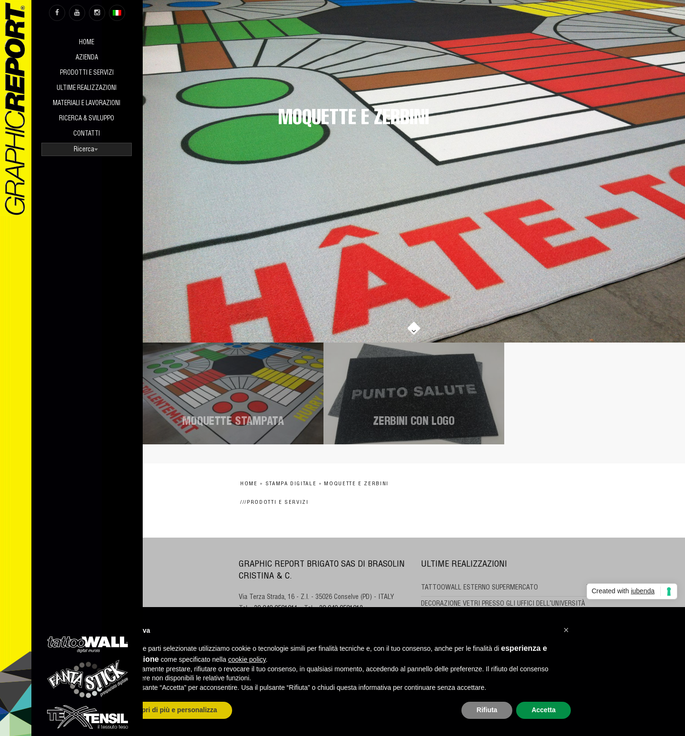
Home (86, 43)
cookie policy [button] (246, 659)
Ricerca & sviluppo (86, 119)
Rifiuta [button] (487, 710)
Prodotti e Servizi (87, 73)
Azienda (87, 58)
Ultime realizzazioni (87, 89)
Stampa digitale (291, 484)
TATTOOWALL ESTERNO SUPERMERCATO (479, 588)
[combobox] (86, 149)
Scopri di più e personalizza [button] (173, 710)
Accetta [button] (543, 710)
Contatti (86, 134)
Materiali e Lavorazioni (86, 104)
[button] (566, 630)
